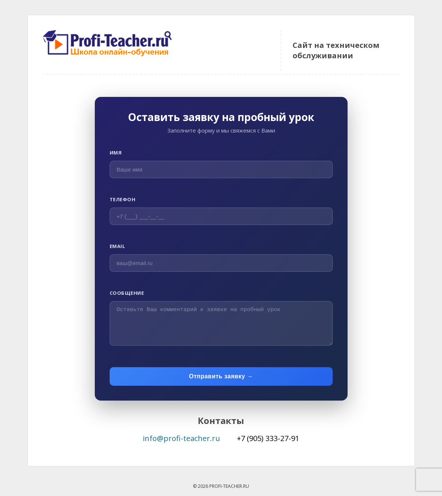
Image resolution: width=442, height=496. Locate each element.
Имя (116, 152)
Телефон (123, 199)
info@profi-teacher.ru (181, 438)
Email (117, 246)
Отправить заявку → (221, 376)
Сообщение (127, 293)
